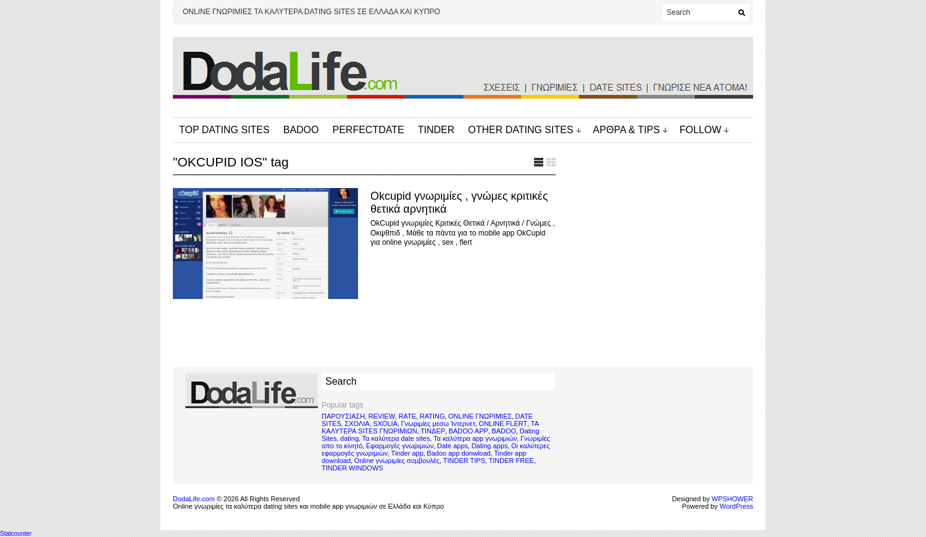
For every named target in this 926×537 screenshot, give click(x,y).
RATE (408, 416)
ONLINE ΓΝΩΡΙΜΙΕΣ (480, 416)
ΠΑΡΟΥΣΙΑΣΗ (343, 416)
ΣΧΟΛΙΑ (356, 423)
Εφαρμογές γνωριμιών (399, 445)
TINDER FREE (511, 460)
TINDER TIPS (464, 460)
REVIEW (382, 416)
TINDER (436, 130)
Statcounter (15, 533)
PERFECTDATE (368, 130)
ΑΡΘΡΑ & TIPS (626, 130)
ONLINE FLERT (503, 423)
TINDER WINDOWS (352, 468)
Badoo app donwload (458, 453)
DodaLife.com (194, 498)
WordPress (736, 506)
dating (349, 438)
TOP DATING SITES (224, 130)
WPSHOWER (732, 498)
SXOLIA (385, 423)
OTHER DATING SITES (520, 130)
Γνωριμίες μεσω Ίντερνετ (438, 423)
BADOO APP (468, 431)
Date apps (452, 445)
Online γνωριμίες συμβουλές (397, 460)
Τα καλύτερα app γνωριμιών (475, 438)
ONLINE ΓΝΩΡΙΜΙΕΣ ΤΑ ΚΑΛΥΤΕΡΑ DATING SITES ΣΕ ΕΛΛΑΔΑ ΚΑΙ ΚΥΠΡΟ (311, 11)
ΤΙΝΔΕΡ (432, 431)
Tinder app (407, 453)
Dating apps (490, 445)
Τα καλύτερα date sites (396, 438)
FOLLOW (701, 130)
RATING (432, 416)
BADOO (301, 130)
